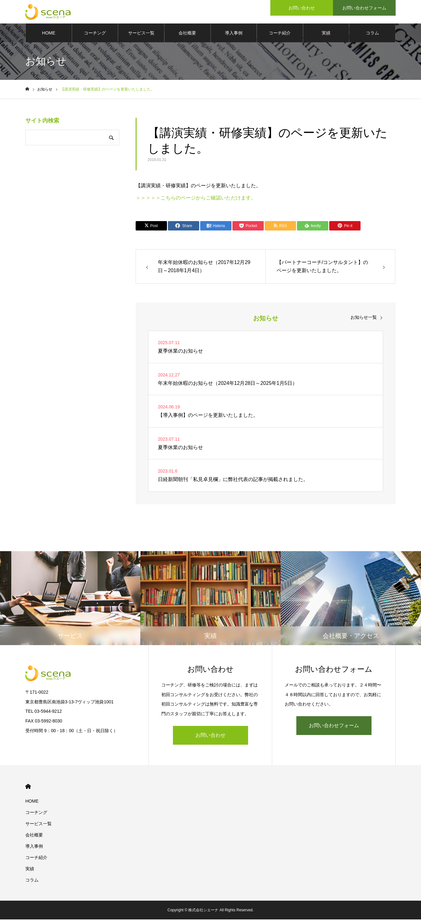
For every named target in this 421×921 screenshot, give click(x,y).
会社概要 (187, 34)
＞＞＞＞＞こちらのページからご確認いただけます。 (196, 199)
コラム (372, 34)
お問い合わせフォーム (334, 727)
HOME (48, 34)
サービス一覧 (141, 34)
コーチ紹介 (280, 34)
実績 (326, 34)
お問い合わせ (210, 736)
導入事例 (233, 34)
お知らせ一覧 (364, 319)
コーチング (95, 34)
